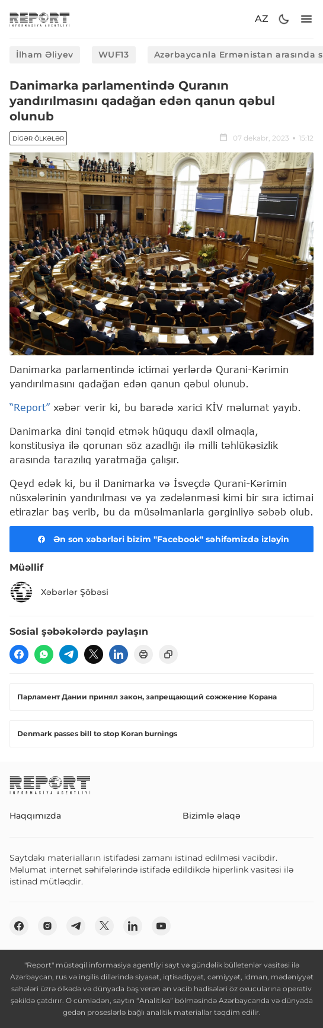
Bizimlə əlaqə (212, 815)
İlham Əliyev (44, 54)
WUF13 (113, 54)
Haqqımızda (35, 815)
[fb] (18, 654)
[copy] (168, 654)
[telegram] (68, 654)
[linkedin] (118, 654)
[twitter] (93, 654)
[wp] (43, 654)
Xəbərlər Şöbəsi (58, 592)
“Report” (29, 407)
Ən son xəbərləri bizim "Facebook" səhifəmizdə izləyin (161, 539)
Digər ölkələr (38, 138)
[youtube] (161, 925)
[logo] (39, 19)
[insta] (47, 925)
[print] (143, 654)
